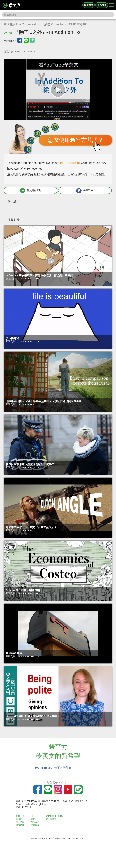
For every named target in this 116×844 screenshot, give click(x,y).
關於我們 (35, 822)
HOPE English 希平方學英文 (53, 767)
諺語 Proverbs (53, 24)
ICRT (33, 816)
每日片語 (20, 822)
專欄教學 (20, 825)
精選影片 (20, 819)
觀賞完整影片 (30, 190)
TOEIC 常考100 (77, 24)
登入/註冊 (101, 5)
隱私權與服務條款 (54, 816)
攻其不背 (20, 816)
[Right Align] (111, 5)
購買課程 (88, 5)
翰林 (33, 819)
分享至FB (85, 190)
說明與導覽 (51, 819)
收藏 (10, 33)
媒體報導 (35, 825)
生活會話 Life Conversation (22, 24)
